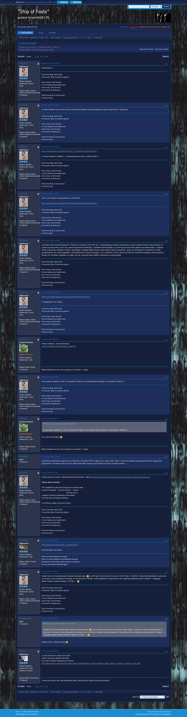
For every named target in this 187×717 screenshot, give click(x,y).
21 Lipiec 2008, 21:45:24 (49, 571)
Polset (22, 651)
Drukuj (166, 56)
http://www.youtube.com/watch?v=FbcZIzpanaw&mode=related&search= (69, 203)
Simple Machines (33, 711)
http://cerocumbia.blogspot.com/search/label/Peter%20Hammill (66, 297)
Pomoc (149, 711)
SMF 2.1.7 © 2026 (21, 711)
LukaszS (23, 540)
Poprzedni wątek (146, 49)
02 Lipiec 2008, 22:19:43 (49, 472)
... (44, 57)
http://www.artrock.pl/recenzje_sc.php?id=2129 (60, 545)
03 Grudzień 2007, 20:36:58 (50, 240)
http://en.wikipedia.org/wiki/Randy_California (59, 346)
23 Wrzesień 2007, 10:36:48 (50, 146)
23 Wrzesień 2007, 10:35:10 (50, 105)
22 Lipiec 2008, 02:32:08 (49, 618)
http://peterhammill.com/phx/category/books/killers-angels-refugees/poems (121, 477)
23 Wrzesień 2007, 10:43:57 (50, 193)
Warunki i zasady (158, 711)
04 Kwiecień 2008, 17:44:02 (50, 456)
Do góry (21, 686)
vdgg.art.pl (134, 27)
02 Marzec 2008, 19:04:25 (49, 377)
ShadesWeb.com (33, 714)
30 (46, 57)
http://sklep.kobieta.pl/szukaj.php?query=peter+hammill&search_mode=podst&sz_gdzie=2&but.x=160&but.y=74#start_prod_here (91, 663)
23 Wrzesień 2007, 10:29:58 (50, 63)
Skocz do (135, 697)
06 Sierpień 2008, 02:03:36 (50, 651)
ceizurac (23, 63)
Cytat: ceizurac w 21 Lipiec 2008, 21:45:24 (60, 624)
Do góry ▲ (168, 711)
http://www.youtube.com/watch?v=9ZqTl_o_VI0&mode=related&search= (69, 151)
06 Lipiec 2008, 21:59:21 (49, 540)
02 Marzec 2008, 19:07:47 (49, 418)
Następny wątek (161, 49)
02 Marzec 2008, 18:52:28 (49, 339)
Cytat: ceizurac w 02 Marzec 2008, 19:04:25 (60, 424)
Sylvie (89, 38)
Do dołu (21, 56)
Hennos (23, 339)
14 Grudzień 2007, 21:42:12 (50, 292)
